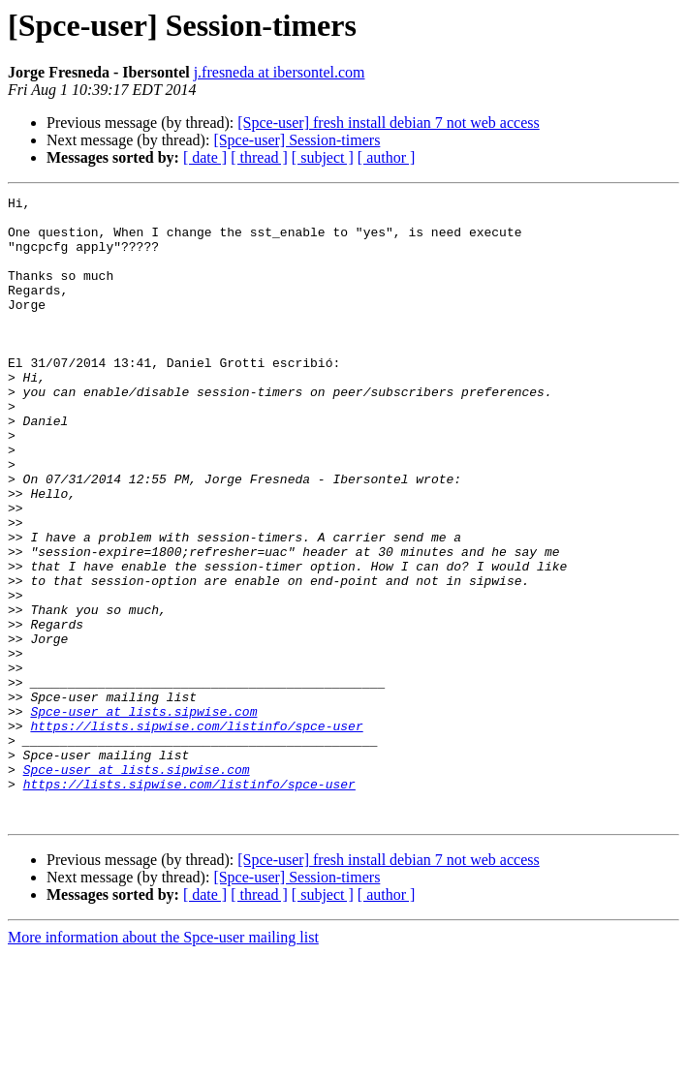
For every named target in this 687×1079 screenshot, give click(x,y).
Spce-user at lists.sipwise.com (143, 815)
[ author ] (387, 157)
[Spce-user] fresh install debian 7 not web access (388, 122)
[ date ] (205, 157)
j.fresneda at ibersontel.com (279, 72)
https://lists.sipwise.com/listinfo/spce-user (196, 833)
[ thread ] (259, 157)
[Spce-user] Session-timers (296, 140)
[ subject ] (323, 157)
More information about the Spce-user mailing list (163, 1062)
